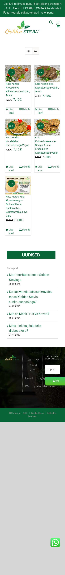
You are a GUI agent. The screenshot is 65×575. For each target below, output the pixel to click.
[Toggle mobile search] (51, 22)
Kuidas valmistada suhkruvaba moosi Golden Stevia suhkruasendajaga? (30, 297)
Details (26, 109)
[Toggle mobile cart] (58, 26)
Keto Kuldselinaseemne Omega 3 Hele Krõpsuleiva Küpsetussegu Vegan (46, 145)
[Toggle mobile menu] (58, 22)
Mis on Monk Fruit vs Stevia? (29, 314)
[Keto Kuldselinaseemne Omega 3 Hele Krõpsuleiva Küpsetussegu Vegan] (47, 127)
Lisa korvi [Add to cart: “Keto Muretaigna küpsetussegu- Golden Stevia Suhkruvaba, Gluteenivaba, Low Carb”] (11, 232)
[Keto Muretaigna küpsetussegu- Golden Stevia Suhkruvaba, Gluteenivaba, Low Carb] (18, 185)
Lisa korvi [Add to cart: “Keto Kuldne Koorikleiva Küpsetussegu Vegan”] (11, 169)
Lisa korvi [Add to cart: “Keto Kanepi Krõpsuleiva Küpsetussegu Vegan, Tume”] (11, 111)
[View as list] (35, 51)
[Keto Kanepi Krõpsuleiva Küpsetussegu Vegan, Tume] (18, 73)
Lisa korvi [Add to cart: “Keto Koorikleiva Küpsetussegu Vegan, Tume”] (40, 111)
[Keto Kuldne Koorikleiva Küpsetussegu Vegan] (18, 127)
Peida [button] (58, 12)
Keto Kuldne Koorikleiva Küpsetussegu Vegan (17, 141)
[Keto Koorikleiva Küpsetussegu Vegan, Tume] (47, 73)
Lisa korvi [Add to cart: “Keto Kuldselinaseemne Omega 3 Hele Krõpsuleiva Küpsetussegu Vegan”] (40, 169)
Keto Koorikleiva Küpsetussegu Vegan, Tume (47, 88)
